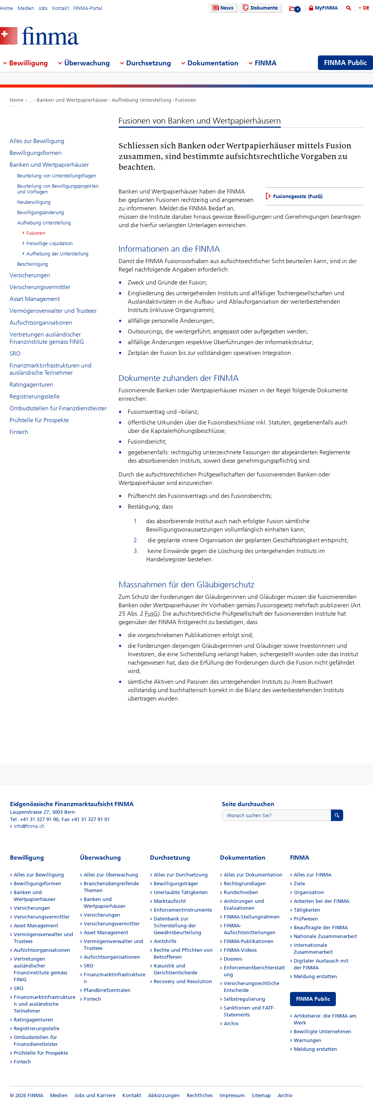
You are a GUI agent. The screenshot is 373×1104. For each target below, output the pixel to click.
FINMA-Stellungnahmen (252, 917)
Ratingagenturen (31, 384)
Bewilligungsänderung (40, 212)
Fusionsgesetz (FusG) (298, 196)
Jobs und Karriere (95, 1095)
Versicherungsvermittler (40, 287)
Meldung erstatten (315, 976)
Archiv (231, 1023)
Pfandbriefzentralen (107, 990)
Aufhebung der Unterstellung (57, 254)
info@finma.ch (29, 826)
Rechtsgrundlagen (245, 883)
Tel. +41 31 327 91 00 (34, 819)
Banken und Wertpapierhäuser (72, 100)
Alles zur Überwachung (111, 875)
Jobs (43, 8)
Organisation (309, 892)
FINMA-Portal (87, 8)
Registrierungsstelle (35, 396)
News (221, 8)
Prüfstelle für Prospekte (39, 420)
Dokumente (259, 8)
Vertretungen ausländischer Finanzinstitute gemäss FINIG (47, 338)
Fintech (19, 432)
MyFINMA (326, 8)
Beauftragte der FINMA (321, 927)
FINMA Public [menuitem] (345, 63)
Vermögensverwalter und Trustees (53, 310)
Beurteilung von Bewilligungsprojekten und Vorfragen (58, 189)
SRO (15, 353)
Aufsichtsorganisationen (41, 322)
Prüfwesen (306, 919)
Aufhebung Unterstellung (141, 100)
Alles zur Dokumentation (253, 875)
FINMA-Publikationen (249, 941)
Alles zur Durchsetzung (181, 875)
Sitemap (261, 1095)
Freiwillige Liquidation (49, 243)
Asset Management (35, 298)
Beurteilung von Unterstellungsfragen (56, 176)
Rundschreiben (241, 892)
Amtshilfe (165, 941)
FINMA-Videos (240, 950)
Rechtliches (200, 1095)
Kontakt (60, 8)
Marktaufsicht (170, 901)
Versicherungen (30, 275)
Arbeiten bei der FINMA (321, 901)
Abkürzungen (164, 1095)
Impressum (232, 1095)
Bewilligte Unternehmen (322, 1031)
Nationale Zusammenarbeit (325, 936)
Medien (26, 8)
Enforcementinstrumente (183, 910)
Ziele (299, 883)
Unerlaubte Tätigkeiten (181, 892)
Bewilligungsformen (36, 152)
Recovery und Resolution (183, 981)
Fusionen (185, 100)
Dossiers (233, 959)
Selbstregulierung (244, 999)
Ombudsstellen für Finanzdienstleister (58, 408)
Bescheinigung (32, 264)
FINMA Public (313, 999)
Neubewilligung (33, 202)
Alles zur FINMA (312, 875)
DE (366, 8)
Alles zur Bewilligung (37, 141)
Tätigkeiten (307, 910)
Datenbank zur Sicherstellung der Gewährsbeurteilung (177, 925)
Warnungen (307, 1040)
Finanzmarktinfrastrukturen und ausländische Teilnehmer (50, 369)
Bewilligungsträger (176, 883)
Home (6, 8)
